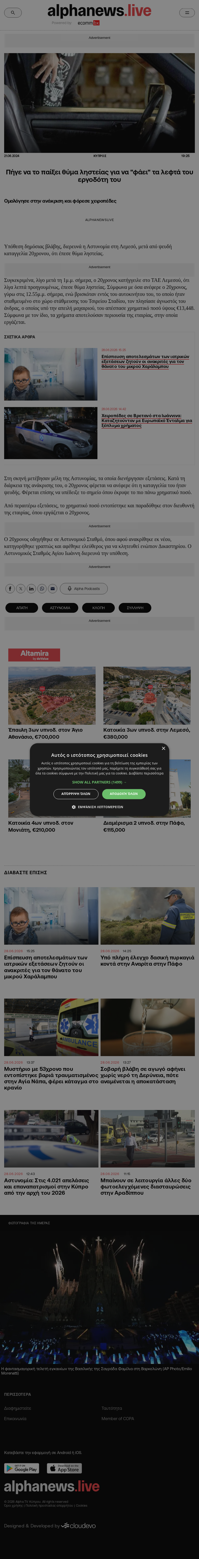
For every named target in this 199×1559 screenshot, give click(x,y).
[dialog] (99, 779)
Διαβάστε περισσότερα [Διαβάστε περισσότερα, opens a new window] (146, 773)
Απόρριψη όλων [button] (75, 794)
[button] (99, 782)
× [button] (163, 749)
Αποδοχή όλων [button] (124, 794)
